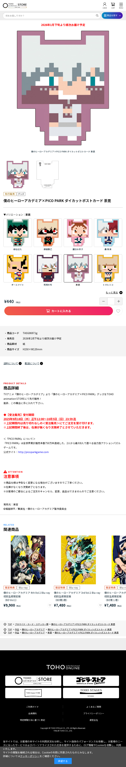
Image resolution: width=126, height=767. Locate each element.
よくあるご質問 (93, 706)
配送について (32, 363)
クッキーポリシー (30, 756)
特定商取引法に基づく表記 (32, 719)
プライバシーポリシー (93, 713)
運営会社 (94, 719)
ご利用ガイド (32, 706)
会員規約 (32, 713)
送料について (10, 363)
